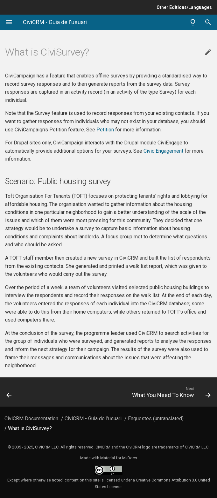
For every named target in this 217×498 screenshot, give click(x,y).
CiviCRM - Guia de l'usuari (93, 418)
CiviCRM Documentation (31, 418)
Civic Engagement (163, 151)
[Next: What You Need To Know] (135, 392)
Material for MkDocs (118, 457)
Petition (105, 130)
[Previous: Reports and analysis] (28, 392)
